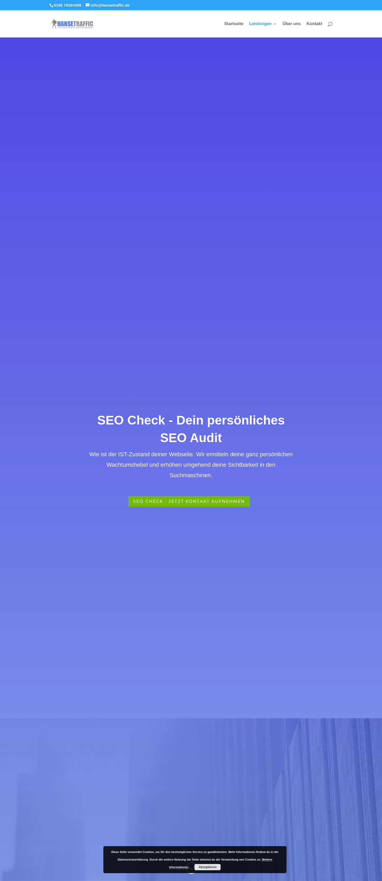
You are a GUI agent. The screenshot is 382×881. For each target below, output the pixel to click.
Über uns (292, 24)
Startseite (233, 24)
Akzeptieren (207, 867)
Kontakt (314, 24)
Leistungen (260, 24)
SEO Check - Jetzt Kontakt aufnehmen (189, 501)
